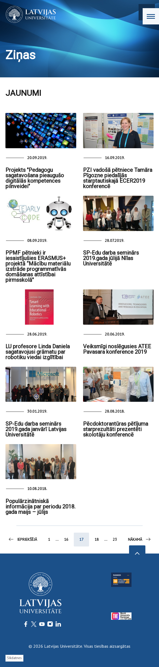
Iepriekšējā (22, 539)
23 (115, 539)
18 (96, 539)
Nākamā (139, 539)
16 (66, 539)
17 (81, 539)
